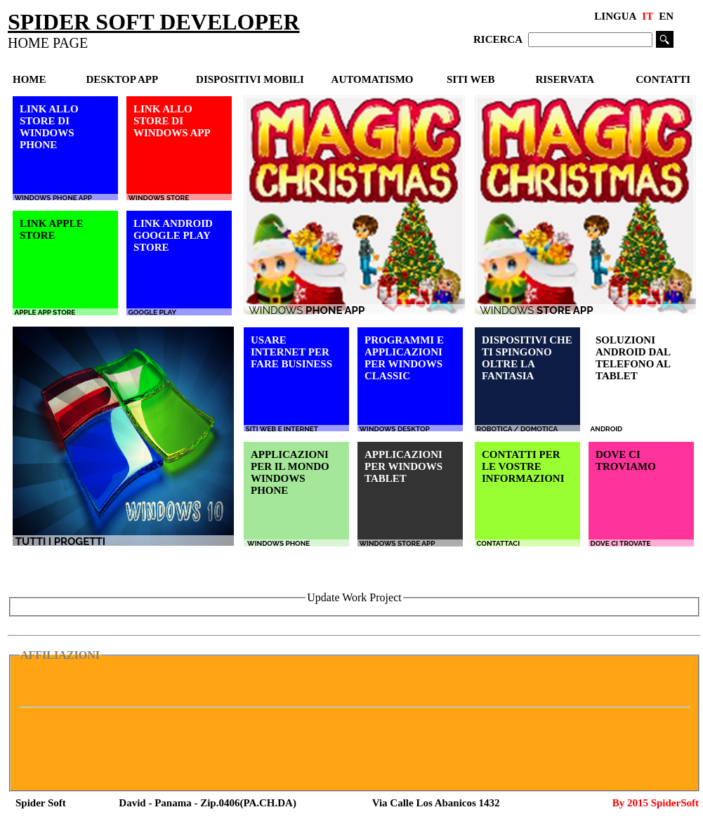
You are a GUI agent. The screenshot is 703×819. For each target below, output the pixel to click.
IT (647, 16)
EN (666, 16)
